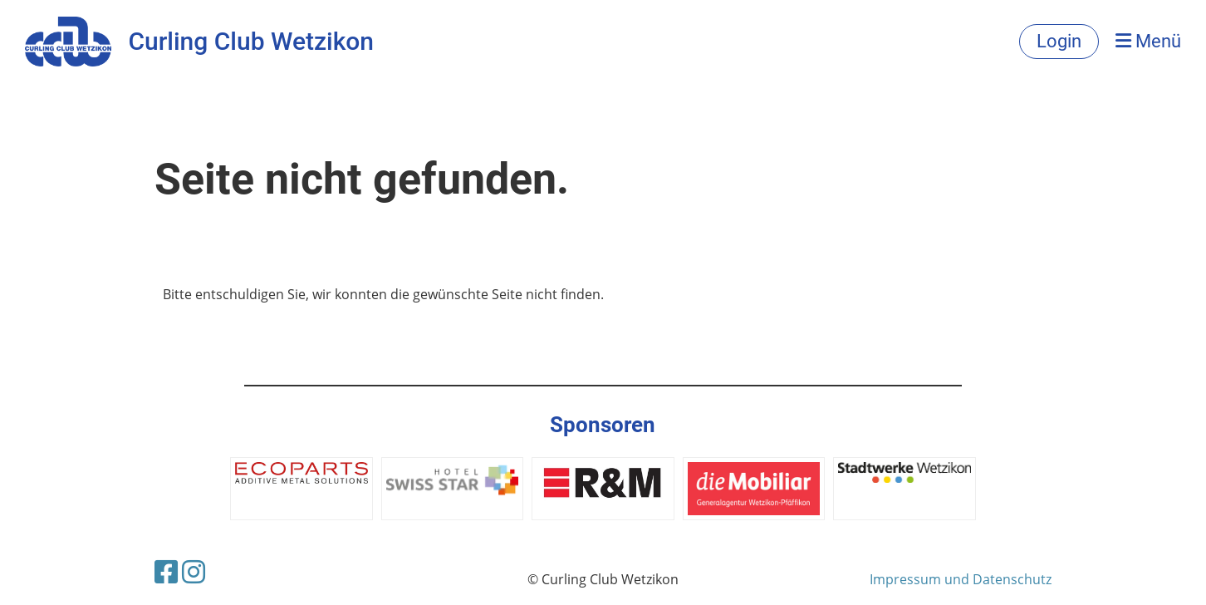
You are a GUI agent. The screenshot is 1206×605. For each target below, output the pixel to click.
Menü (1148, 41)
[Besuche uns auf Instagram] (193, 571)
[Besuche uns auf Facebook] (166, 571)
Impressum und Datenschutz (961, 579)
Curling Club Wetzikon (251, 41)
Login (1059, 41)
